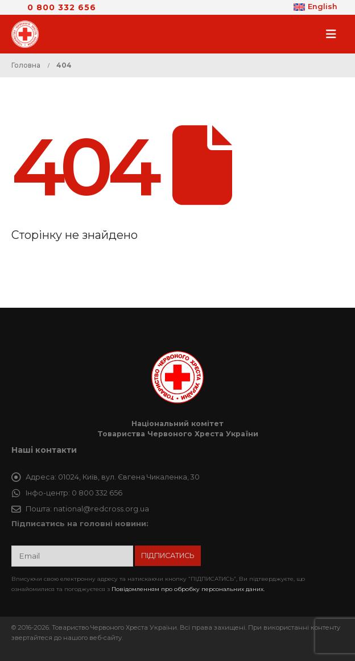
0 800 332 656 (61, 7)
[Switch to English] (315, 7)
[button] (334, 34)
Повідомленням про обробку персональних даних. (188, 589)
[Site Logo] (28, 34)
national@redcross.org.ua (101, 509)
